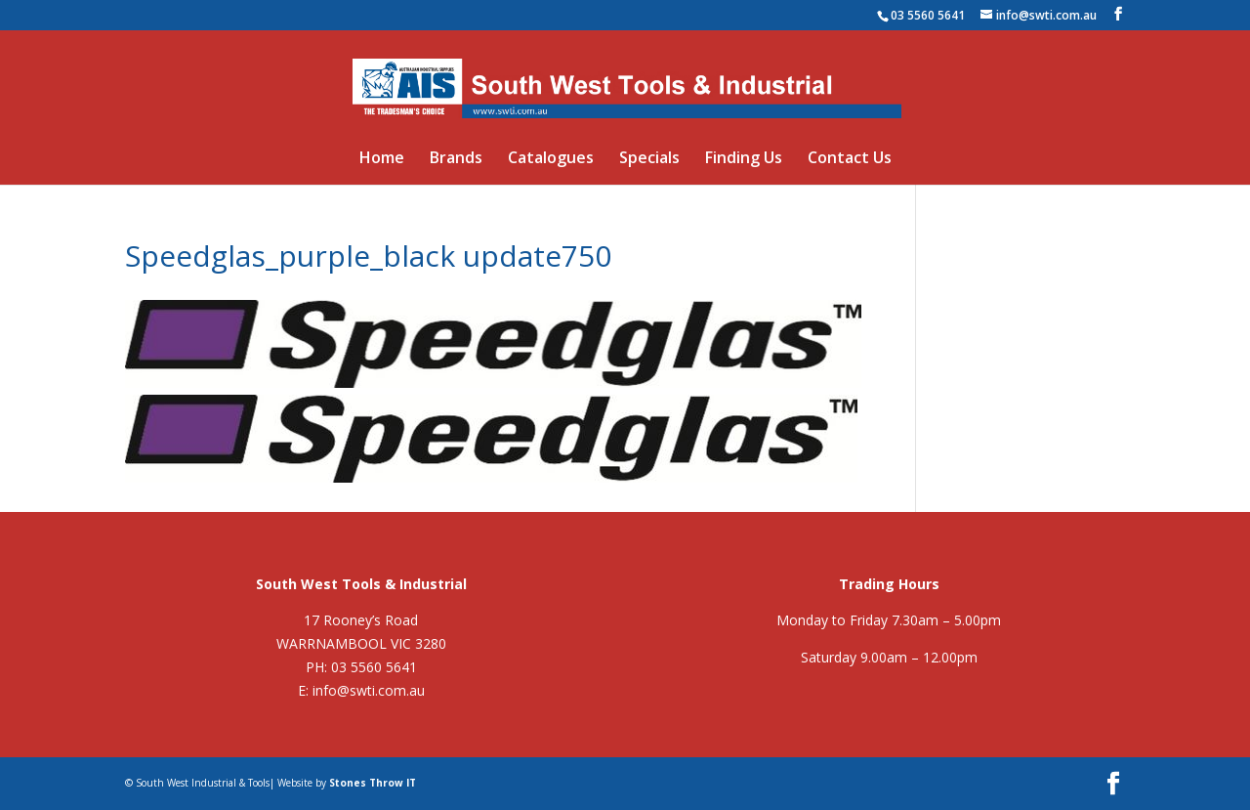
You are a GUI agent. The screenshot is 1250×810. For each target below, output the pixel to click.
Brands (456, 159)
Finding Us (743, 159)
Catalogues (551, 159)
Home (381, 159)
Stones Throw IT (372, 782)
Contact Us (850, 159)
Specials (649, 159)
